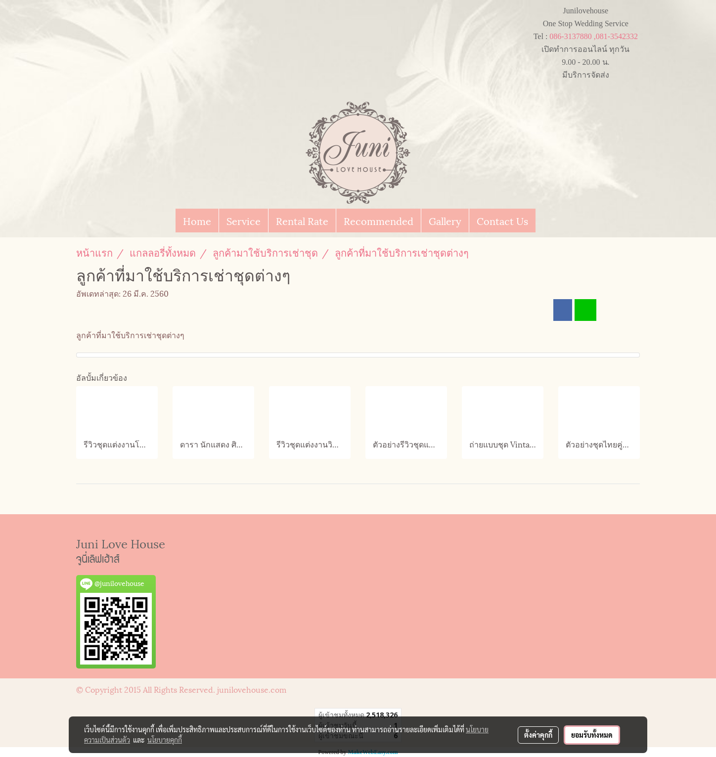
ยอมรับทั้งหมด (592, 734)
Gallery (445, 220)
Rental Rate (302, 220)
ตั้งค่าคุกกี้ (538, 734)
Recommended (378, 220)
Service (243, 220)
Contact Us (502, 220)
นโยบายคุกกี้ (164, 739)
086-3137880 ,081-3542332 (593, 36)
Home (197, 220)
